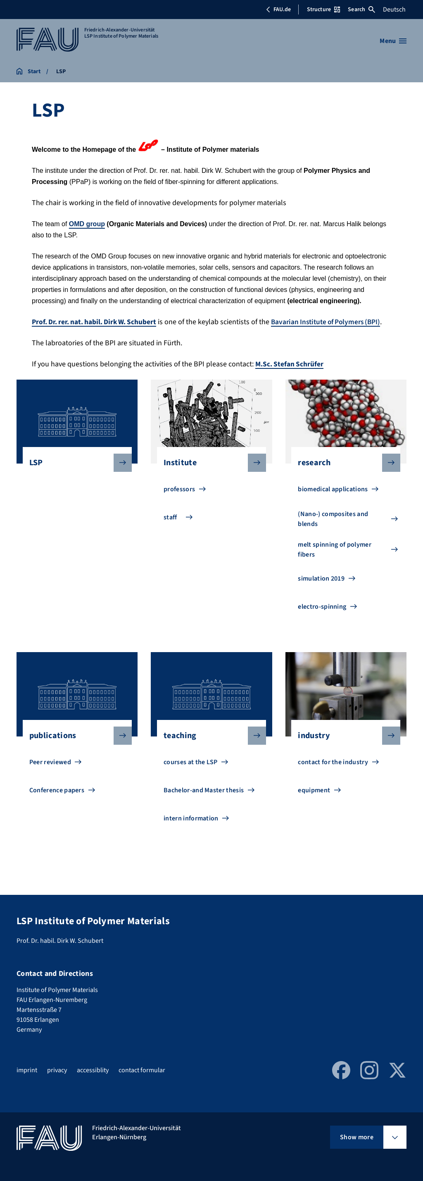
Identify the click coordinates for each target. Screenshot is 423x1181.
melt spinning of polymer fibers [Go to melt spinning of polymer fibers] (334, 560)
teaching (208, 747)
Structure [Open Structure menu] (323, 9)
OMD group (87, 223)
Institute (208, 474)
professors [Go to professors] (179, 500)
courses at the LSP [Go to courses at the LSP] (191, 773)
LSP (74, 474)
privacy (57, 1070)
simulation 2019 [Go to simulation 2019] (321, 589)
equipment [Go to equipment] (314, 801)
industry (342, 747)
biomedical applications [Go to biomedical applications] (333, 500)
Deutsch (394, 9)
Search (361, 9)
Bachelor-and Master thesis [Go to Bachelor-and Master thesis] (204, 801)
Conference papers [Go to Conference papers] (56, 801)
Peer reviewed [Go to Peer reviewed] (50, 773)
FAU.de (278, 9)
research (342, 474)
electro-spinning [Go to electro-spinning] (322, 617)
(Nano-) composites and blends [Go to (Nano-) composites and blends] (333, 530)
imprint (27, 1070)
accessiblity (93, 1070)
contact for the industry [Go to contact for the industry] (333, 773)
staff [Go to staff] (170, 528)
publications (74, 747)
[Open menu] (393, 41)
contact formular (142, 1070)
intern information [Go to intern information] (191, 829)
